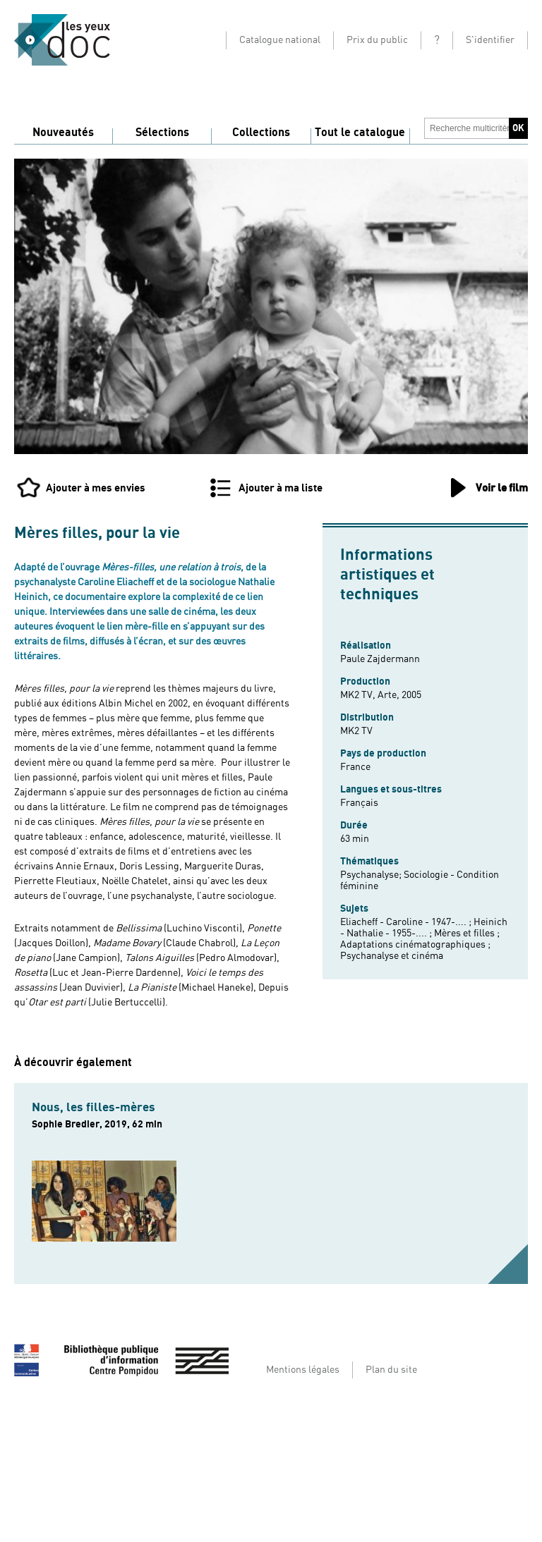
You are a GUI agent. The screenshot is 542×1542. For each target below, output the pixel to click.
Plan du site (391, 1370)
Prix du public (377, 40)
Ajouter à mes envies (95, 488)
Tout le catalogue (360, 132)
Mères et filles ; (467, 933)
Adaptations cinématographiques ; (415, 945)
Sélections (162, 132)
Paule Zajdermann (380, 659)
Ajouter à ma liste (281, 488)
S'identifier (490, 40)
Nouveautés (63, 132)
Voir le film (502, 488)
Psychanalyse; (372, 875)
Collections (261, 132)
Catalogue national (279, 40)
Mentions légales (302, 1370)
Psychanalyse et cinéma (391, 956)
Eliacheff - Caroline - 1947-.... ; (407, 922)
